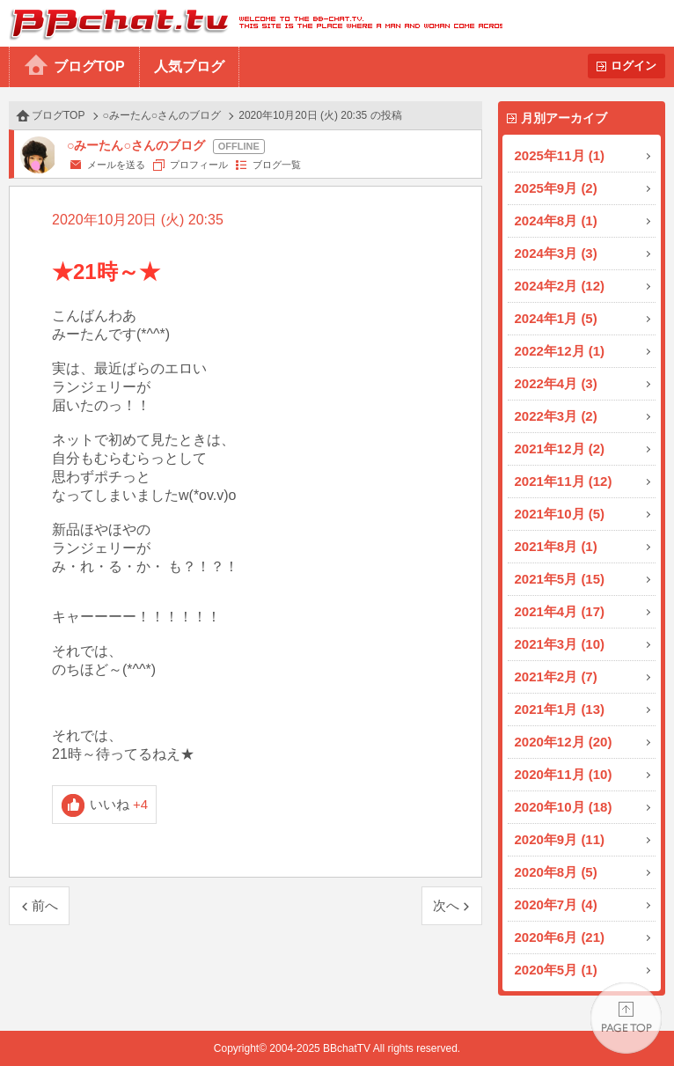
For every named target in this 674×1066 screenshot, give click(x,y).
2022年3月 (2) (556, 415)
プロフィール (199, 164)
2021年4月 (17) (560, 611)
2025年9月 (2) (556, 187)
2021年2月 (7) (556, 676)
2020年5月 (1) (556, 969)
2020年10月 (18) (563, 806)
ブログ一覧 (277, 164)
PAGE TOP (626, 1018)
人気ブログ (189, 66)
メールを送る (116, 164)
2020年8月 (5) (556, 871)
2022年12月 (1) (560, 350)
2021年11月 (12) (563, 481)
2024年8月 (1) (556, 220)
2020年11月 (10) (563, 774)
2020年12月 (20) (563, 741)
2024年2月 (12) (560, 285)
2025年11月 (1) (560, 155)
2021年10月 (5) (560, 513)
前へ (45, 905)
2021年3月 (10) (560, 643)
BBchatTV (251, 23)
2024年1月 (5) (556, 318)
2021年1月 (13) (560, 709)
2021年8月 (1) (556, 546)
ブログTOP (89, 66)
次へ (446, 905)
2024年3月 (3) (556, 253)
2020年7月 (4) (556, 904)
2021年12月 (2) (560, 448)
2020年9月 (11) (560, 839)
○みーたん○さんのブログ (162, 115)
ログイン (633, 65)
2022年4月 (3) (556, 383)
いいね (119, 804)
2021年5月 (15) (560, 578)
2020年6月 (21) (560, 937)
